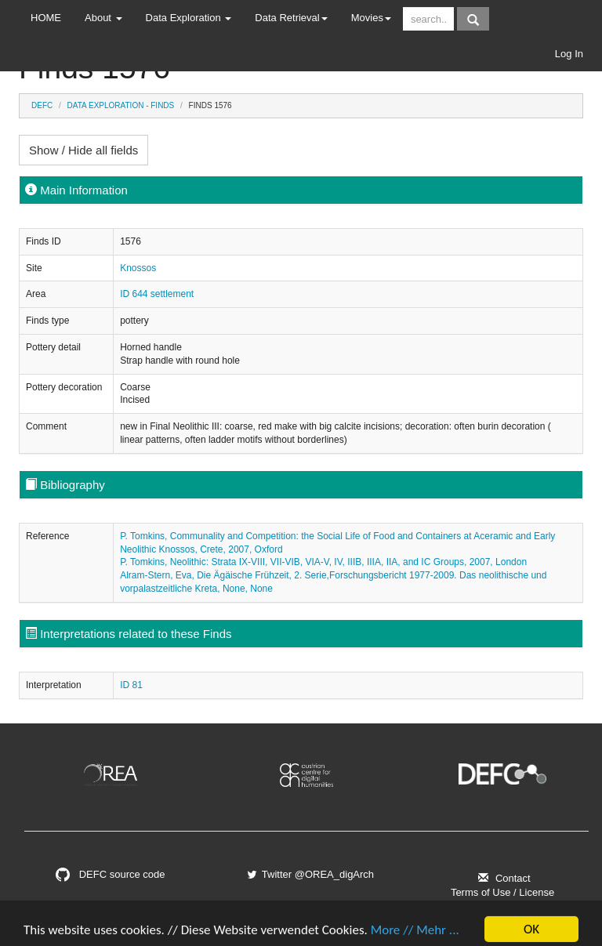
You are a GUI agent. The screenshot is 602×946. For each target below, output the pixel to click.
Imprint (502, 906)
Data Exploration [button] (189, 18)
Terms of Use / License (502, 892)
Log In (569, 54)
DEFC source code (110, 874)
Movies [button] (371, 18)
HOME (46, 18)
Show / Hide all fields (83, 150)
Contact (502, 878)
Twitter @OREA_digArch (309, 874)
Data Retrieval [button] (291, 18)
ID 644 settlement (157, 293)
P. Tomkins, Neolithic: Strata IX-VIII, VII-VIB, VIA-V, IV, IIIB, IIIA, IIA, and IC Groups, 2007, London (323, 561)
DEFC (42, 105)
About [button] (103, 18)
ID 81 (131, 685)
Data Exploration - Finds (121, 105)
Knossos (138, 268)
